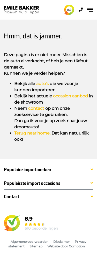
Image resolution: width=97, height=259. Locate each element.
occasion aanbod (70, 96)
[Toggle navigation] (90, 9)
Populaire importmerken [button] (27, 169)
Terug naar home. (32, 133)
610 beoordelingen (41, 228)
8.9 (69, 10)
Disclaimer (61, 242)
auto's (42, 83)
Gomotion (77, 246)
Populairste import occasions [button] (32, 183)
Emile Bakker (21, 10)
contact (36, 108)
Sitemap (35, 246)
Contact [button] (11, 196)
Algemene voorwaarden (29, 242)
